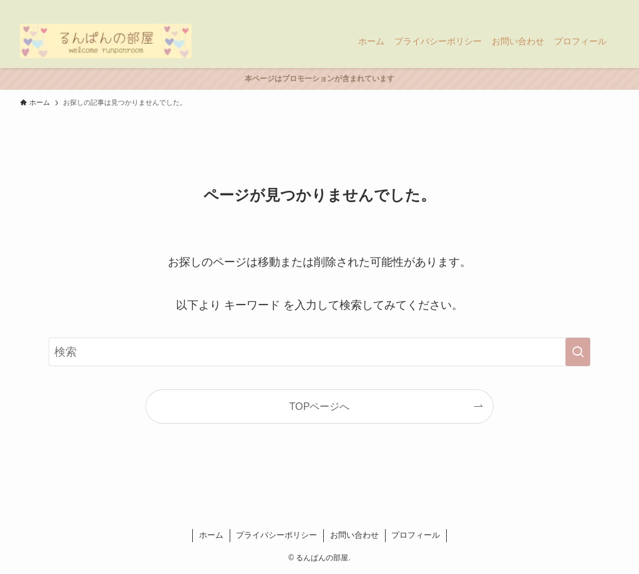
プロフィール (415, 535)
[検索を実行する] (577, 352)
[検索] (611, 7)
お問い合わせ (354, 535)
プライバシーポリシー (276, 535)
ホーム (211, 535)
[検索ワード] (319, 352)
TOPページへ (320, 406)
